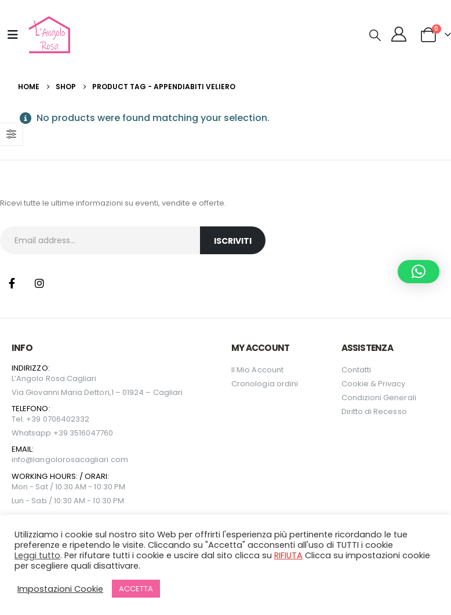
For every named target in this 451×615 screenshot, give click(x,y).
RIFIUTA (288, 555)
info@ (22, 459)
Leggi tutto (37, 555)
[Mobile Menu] (13, 35)
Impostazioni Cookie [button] (60, 589)
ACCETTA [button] (136, 588)
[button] (375, 35)
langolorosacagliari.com (80, 459)
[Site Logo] (48, 34)
